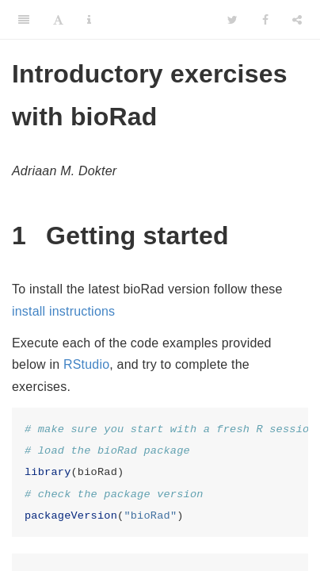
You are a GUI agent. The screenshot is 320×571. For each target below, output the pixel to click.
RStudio (86, 364)
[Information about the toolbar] (89, 20)
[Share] (297, 20)
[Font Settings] (58, 20)
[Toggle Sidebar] (23, 20)
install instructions (63, 311)
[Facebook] (265, 20)
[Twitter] (232, 20)
